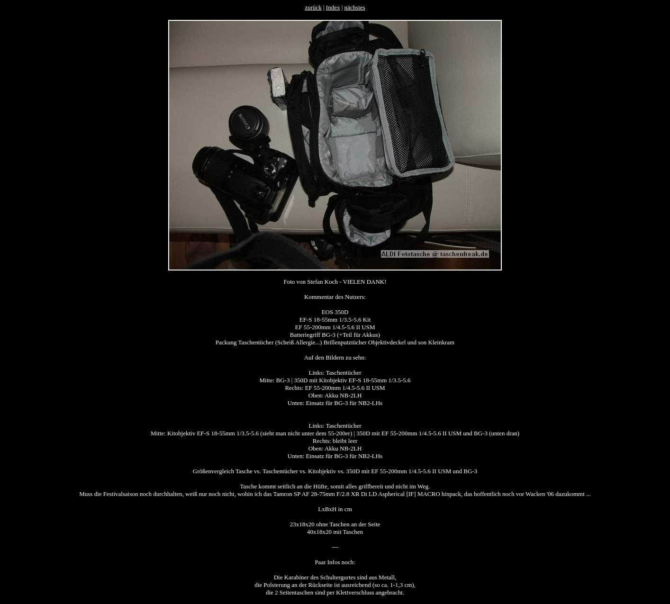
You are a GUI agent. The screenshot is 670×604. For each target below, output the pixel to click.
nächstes (354, 7)
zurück (313, 7)
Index (333, 7)
